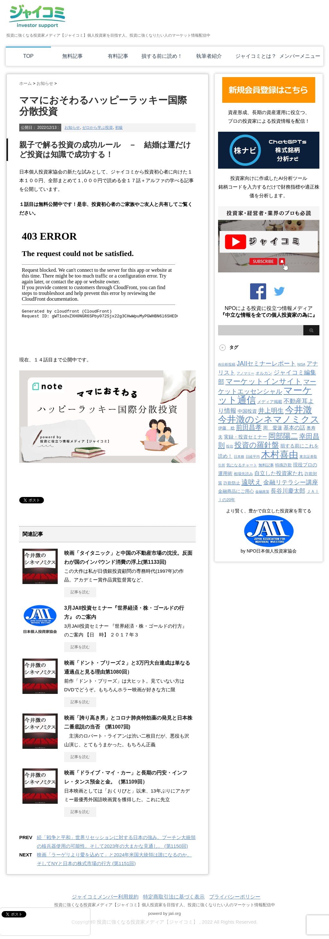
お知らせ (72, 127)
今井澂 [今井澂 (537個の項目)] (298, 410)
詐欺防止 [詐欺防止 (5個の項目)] (232, 483)
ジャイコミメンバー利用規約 (105, 896)
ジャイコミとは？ (255, 56)
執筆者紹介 (209, 56)
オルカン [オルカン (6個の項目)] (264, 373)
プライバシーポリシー (234, 896)
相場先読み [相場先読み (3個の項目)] (243, 474)
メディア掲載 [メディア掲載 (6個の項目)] (269, 401)
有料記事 (118, 56)
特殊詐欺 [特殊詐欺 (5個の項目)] (283, 465)
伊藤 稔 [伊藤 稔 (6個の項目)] (226, 428)
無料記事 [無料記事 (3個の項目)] (266, 465)
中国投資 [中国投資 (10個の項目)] (247, 411)
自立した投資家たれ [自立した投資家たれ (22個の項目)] (278, 473)
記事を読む (80, 592)
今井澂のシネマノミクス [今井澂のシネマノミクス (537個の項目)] (268, 419)
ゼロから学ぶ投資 (97, 127)
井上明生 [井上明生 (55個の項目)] (271, 410)
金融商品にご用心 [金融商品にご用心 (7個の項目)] (236, 491)
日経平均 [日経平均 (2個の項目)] (253, 456)
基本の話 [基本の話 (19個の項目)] (294, 428)
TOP (28, 56)
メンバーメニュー (299, 56)
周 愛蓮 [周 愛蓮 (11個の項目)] (272, 427)
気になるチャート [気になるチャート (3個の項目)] (241, 465)
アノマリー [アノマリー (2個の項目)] (245, 373)
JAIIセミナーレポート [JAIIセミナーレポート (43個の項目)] (266, 363)
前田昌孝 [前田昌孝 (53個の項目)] (249, 427)
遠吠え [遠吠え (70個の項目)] (251, 482)
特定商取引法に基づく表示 (174, 896)
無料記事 (72, 56)
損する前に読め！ (161, 56)
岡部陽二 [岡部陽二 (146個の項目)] (283, 436)
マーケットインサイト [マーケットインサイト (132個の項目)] (263, 381)
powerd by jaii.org (164, 913)
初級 (119, 127)
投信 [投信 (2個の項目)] (229, 446)
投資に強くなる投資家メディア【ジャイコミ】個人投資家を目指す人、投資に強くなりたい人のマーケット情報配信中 (164, 904)
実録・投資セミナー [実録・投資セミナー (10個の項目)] (245, 436)
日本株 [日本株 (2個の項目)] (239, 456)
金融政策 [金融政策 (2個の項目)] (262, 491)
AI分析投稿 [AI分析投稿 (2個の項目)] (226, 364)
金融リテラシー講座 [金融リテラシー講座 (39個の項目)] (290, 482)
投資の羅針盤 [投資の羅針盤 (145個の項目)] (256, 445)
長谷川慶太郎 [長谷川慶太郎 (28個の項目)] (288, 491)
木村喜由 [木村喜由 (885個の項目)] (279, 454)
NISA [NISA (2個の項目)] (301, 364)
